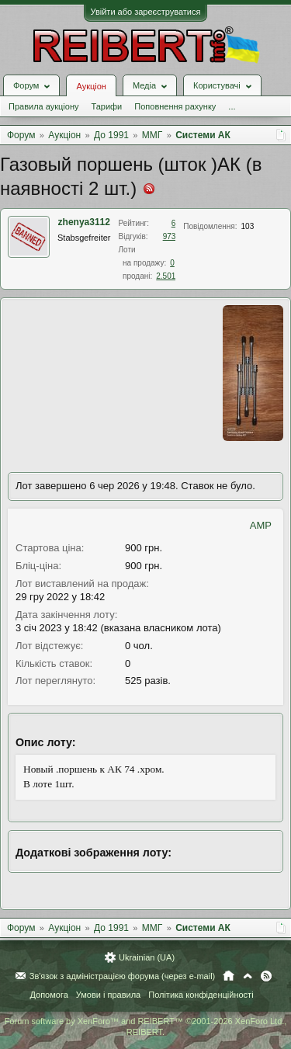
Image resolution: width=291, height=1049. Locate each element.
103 (248, 226)
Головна (228, 976)
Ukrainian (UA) (147, 957)
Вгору (247, 976)
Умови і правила (108, 994)
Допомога (48, 994)
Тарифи (106, 106)
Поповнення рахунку (175, 106)
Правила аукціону (43, 106)
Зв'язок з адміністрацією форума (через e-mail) (122, 976)
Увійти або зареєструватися (146, 11)
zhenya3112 (84, 222)
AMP (261, 525)
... (231, 106)
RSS (266, 976)
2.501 (165, 276)
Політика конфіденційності (200, 994)
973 (169, 236)
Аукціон (91, 86)
